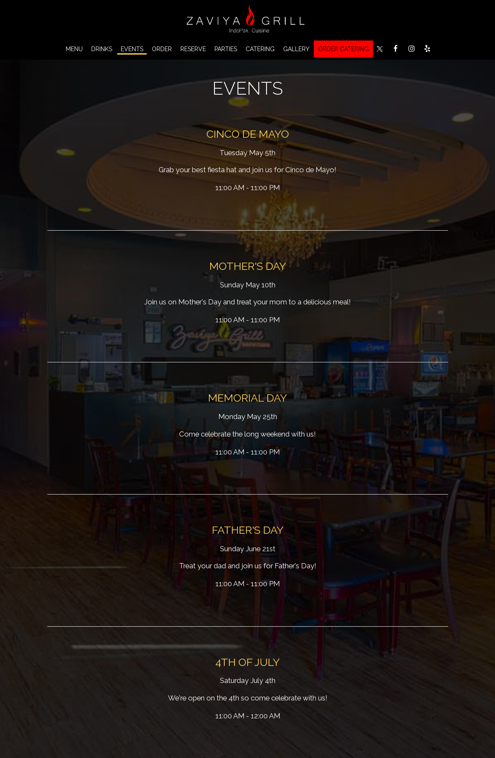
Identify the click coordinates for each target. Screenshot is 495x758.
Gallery (296, 49)
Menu (74, 49)
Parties (225, 49)
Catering (260, 49)
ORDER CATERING (343, 49)
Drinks (101, 49)
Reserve (193, 49)
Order (162, 49)
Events (132, 49)
